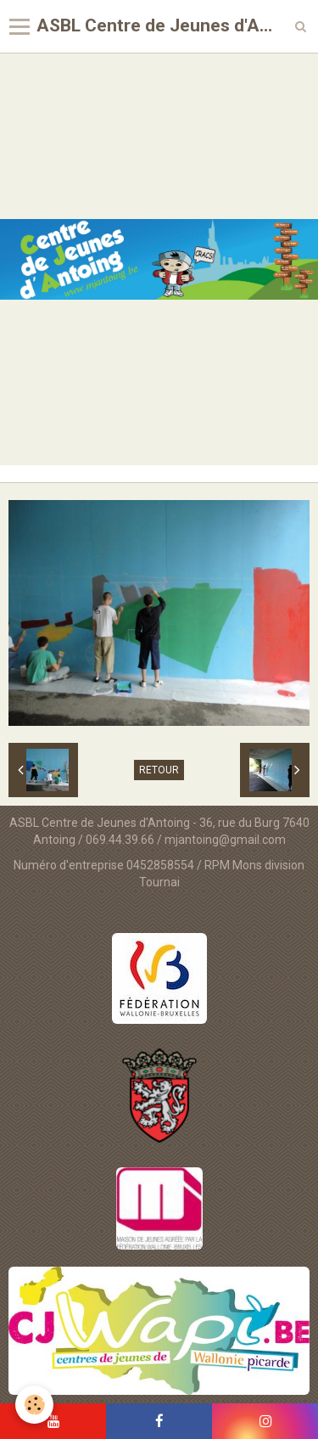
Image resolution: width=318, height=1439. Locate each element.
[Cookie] (34, 1405)
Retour (159, 770)
